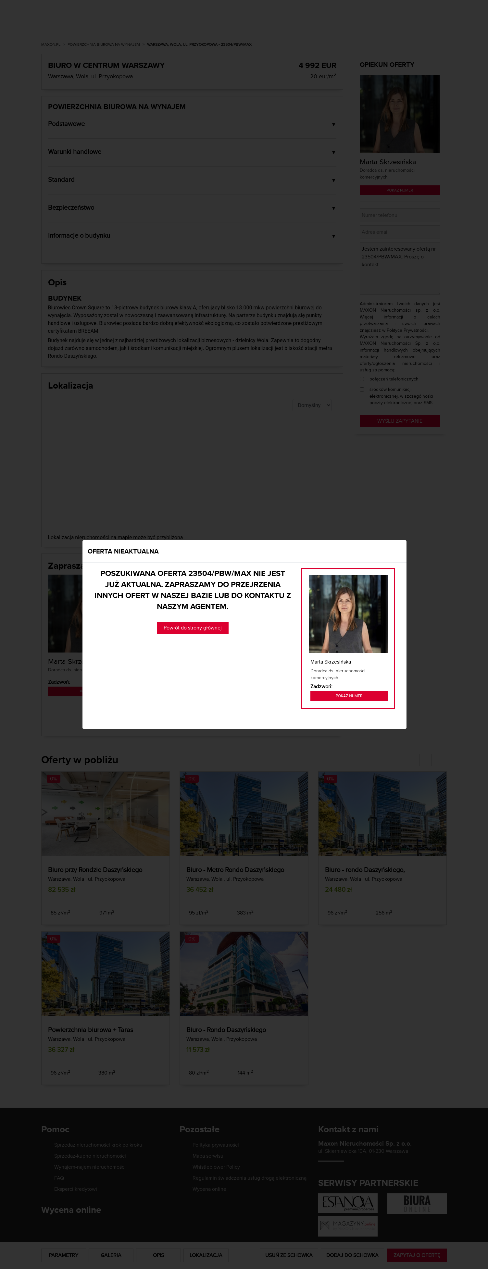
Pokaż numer (349, 696)
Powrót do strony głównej (193, 627)
